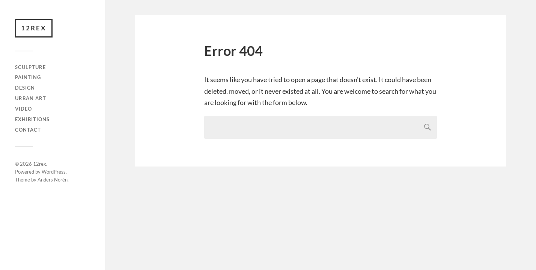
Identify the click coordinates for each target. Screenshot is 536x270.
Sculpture (30, 67)
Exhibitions (32, 119)
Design (25, 88)
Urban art (30, 98)
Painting (28, 77)
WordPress (54, 172)
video (23, 109)
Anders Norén (53, 180)
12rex (34, 28)
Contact (28, 130)
